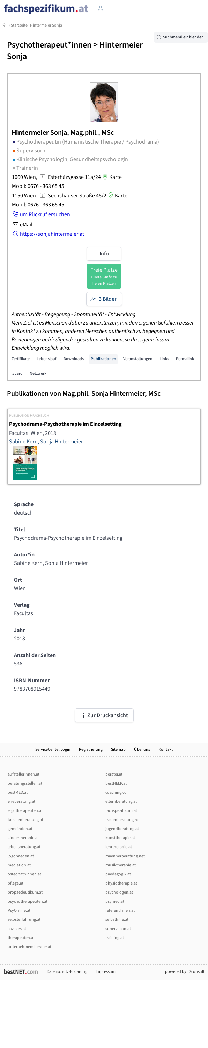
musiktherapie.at (120, 865)
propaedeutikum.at (25, 892)
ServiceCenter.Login (52, 749)
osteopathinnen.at (24, 874)
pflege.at (15, 883)
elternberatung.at (121, 802)
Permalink (185, 359)
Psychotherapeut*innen (49, 45)
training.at (114, 938)
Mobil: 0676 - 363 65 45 (38, 186)
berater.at (113, 774)
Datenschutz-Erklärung (67, 972)
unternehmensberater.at (29, 947)
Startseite (19, 25)
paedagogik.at (118, 874)
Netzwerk (38, 374)
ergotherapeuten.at (25, 811)
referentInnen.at (120, 911)
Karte (111, 177)
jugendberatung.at (122, 829)
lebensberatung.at (24, 847)
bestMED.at (18, 792)
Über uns (142, 749)
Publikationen (103, 359)
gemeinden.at (20, 829)
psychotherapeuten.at (27, 901)
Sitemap (118, 749)
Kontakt (165, 749)
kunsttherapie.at (120, 838)
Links (164, 359)
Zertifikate (21, 359)
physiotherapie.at (121, 883)
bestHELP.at (116, 783)
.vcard (17, 374)
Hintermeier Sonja (46, 25)
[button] (199, 9)
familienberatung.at (25, 820)
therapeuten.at (21, 938)
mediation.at (19, 865)
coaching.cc (115, 792)
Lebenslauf (47, 359)
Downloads (74, 359)
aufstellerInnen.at (23, 774)
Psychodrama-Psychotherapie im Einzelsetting (65, 424)
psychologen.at (119, 892)
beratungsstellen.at (25, 783)
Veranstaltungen (138, 359)
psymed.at (114, 901)
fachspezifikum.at (121, 811)
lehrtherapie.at (118, 847)
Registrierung (91, 749)
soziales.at (17, 929)
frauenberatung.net (123, 820)
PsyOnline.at (19, 911)
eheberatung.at (21, 802)
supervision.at (118, 929)
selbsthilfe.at (116, 920)
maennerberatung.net (125, 856)
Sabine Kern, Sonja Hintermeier (46, 441)
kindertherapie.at (23, 838)
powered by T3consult (185, 972)
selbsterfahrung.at (24, 920)
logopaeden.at (21, 856)
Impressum (106, 972)
